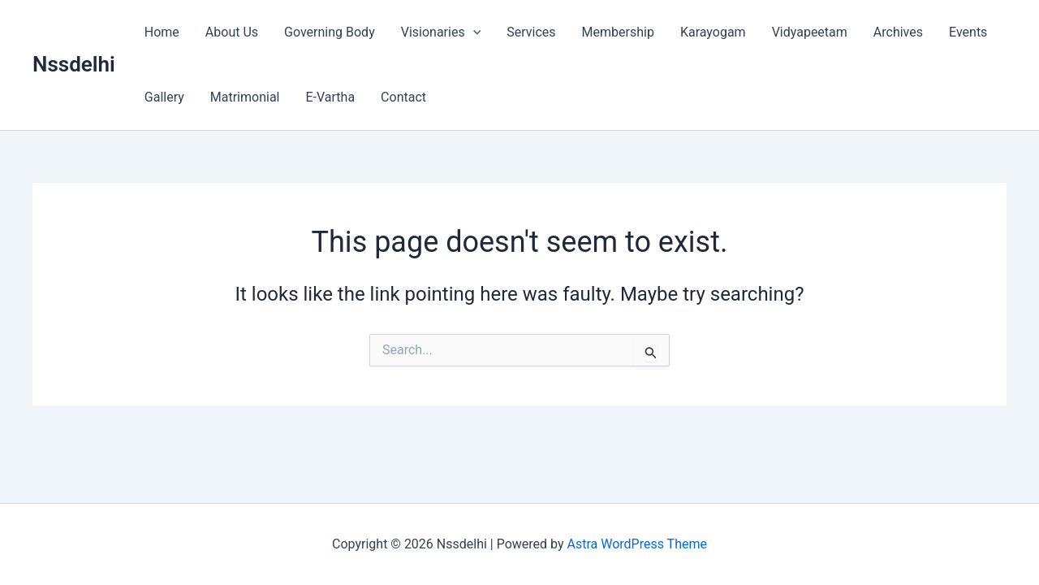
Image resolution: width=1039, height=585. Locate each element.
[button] (473, 32)
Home (161, 32)
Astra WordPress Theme (637, 544)
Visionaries (441, 32)
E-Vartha (330, 97)
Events (968, 32)
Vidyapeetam (809, 32)
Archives (898, 32)
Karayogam (713, 32)
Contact (403, 97)
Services (531, 32)
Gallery (164, 97)
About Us (231, 32)
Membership (618, 32)
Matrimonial (245, 97)
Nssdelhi (73, 64)
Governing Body (329, 32)
